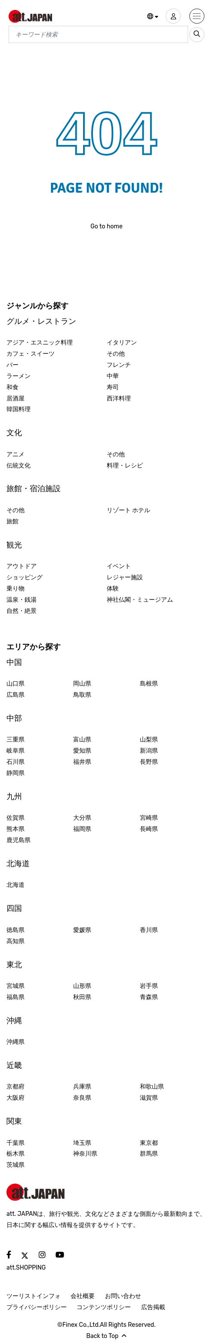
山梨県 (149, 739)
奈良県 (82, 1097)
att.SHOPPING (26, 1267)
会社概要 (83, 1296)
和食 (12, 387)
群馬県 (149, 1153)
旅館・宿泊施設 (33, 488)
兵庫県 (82, 1086)
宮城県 (15, 986)
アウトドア (21, 566)
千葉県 (15, 1143)
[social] (8, 1255)
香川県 (149, 930)
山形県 (82, 986)
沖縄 (14, 1020)
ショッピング (24, 577)
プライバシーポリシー (36, 1307)
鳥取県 (82, 694)
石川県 (15, 762)
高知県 (15, 941)
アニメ (15, 454)
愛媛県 (82, 930)
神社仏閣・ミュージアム (140, 599)
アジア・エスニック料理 (39, 342)
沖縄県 (15, 1042)
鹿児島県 (18, 840)
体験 (113, 588)
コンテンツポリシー (104, 1307)
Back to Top (106, 1336)
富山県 (82, 739)
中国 (14, 662)
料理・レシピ (125, 465)
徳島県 (15, 930)
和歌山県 (152, 1086)
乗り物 (15, 588)
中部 (14, 718)
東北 (14, 964)
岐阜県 (15, 750)
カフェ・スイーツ (30, 353)
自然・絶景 (21, 611)
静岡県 (15, 773)
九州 (14, 796)
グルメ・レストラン (41, 321)
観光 (14, 545)
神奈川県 (85, 1153)
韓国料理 (18, 409)
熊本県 (15, 829)
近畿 (14, 1065)
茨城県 (15, 1165)
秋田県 (82, 997)
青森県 (149, 997)
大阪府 (15, 1097)
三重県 (15, 739)
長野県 (149, 762)
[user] (173, 16)
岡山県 (82, 683)
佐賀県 (15, 817)
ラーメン (18, 376)
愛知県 (82, 750)
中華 (113, 376)
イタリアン (122, 342)
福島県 (15, 997)
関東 (14, 1121)
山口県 (15, 683)
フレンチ (119, 365)
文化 (14, 432)
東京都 (149, 1143)
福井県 (82, 762)
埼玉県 (82, 1143)
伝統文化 (18, 465)
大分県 (82, 817)
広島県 (15, 694)
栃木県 (15, 1153)
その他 (116, 353)
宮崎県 (149, 817)
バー (12, 365)
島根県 (149, 683)
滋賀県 (149, 1097)
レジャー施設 (125, 577)
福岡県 (82, 829)
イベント (119, 566)
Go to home (106, 226)
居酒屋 (15, 398)
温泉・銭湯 (21, 599)
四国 (14, 908)
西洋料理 (119, 398)
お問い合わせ (123, 1296)
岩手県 (149, 986)
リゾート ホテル (128, 510)
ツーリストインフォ (33, 1296)
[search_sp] (196, 34)
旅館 (12, 521)
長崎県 (149, 829)
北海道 (18, 863)
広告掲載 (153, 1307)
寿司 (113, 387)
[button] (153, 16)
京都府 (15, 1086)
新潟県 (149, 750)
